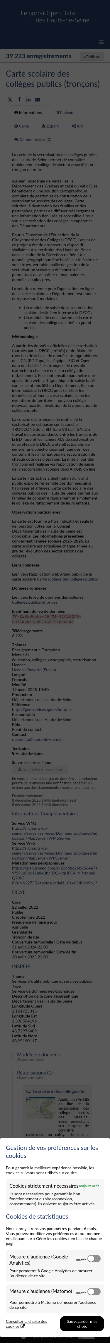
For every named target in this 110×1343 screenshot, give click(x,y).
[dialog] (55, 1237)
